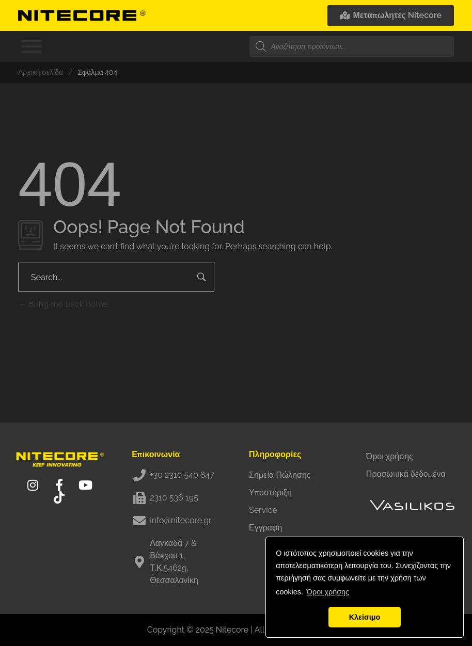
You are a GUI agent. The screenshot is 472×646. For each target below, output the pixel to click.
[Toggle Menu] (31, 46)
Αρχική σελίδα (40, 72)
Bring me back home (63, 304)
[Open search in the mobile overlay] (351, 46)
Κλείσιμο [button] (365, 617)
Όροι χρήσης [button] (328, 592)
